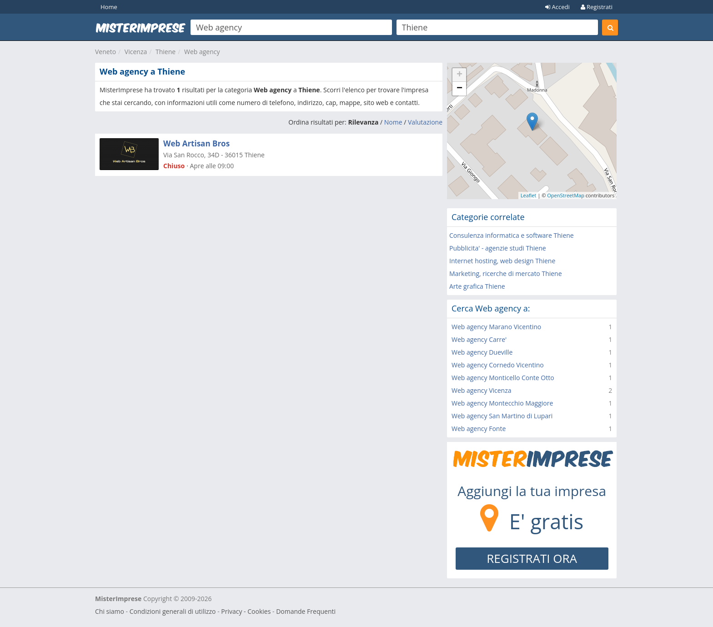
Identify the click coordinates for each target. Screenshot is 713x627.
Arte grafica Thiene (477, 286)
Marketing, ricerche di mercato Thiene (505, 273)
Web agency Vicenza (482, 390)
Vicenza (136, 51)
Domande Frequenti (306, 611)
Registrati (597, 7)
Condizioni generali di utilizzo (173, 611)
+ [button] (459, 75)
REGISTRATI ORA (532, 558)
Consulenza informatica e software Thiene (511, 235)
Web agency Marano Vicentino (496, 326)
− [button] (459, 88)
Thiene (166, 51)
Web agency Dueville (482, 352)
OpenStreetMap (565, 195)
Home (108, 7)
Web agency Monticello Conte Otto (503, 377)
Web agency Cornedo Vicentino (498, 365)
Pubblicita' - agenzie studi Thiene (497, 248)
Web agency (202, 51)
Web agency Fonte (479, 428)
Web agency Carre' (479, 339)
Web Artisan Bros (196, 143)
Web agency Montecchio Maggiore (502, 403)
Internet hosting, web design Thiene (502, 260)
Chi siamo (109, 611)
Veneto (105, 51)
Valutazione (425, 122)
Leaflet (529, 195)
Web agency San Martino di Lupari (502, 415)
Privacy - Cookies (246, 611)
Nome (393, 122)
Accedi (557, 7)
